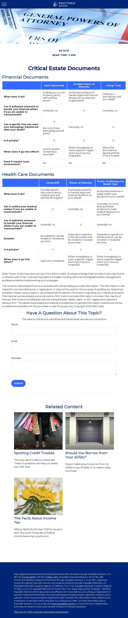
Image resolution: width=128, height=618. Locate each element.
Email (14, 341)
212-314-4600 (28, 577)
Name (14, 324)
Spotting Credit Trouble (34, 453)
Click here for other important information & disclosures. (41, 612)
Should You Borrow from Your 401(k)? (86, 455)
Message (16, 358)
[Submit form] (18, 383)
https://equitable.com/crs (63, 603)
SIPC (55, 577)
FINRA (49, 577)
